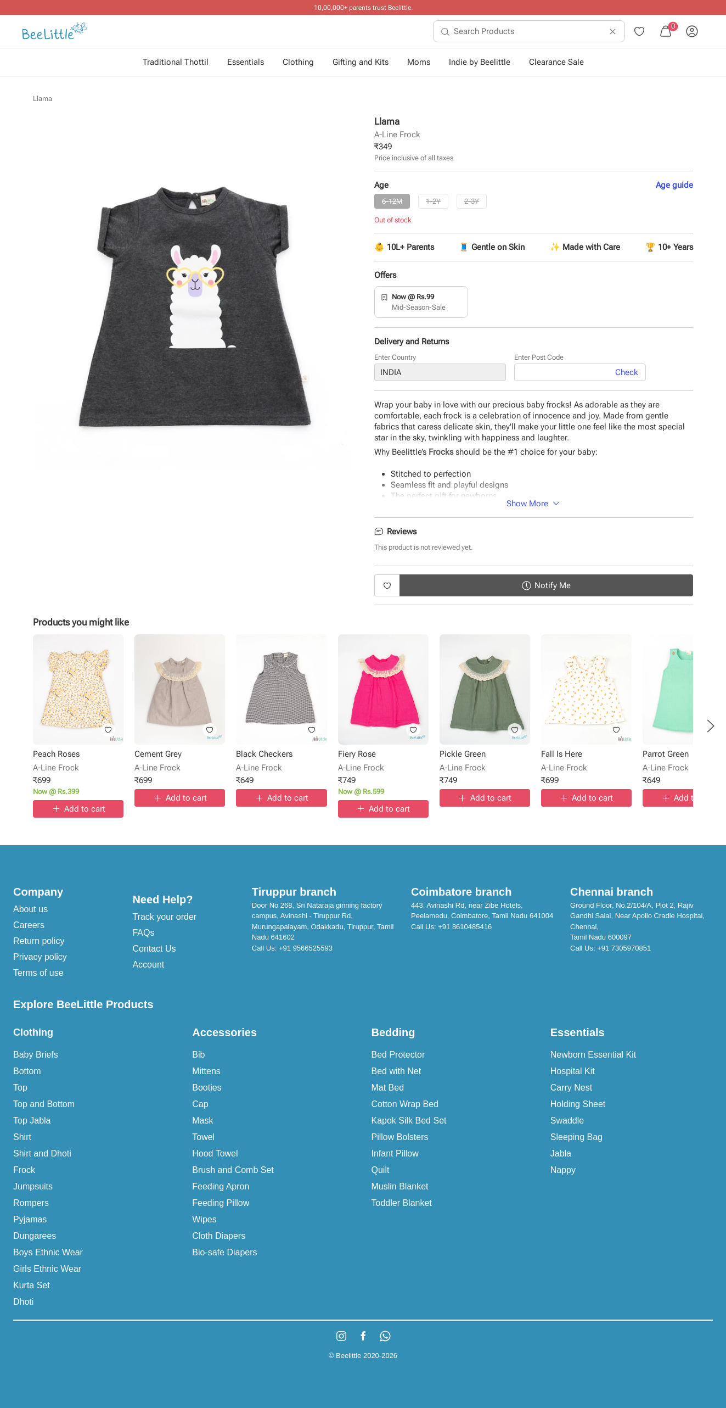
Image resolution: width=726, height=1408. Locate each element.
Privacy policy (40, 957)
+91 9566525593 (306, 948)
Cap (200, 1104)
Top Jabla (32, 1120)
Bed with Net (396, 1071)
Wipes (204, 1219)
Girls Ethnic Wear (47, 1268)
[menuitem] (54, 31)
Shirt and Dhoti (42, 1153)
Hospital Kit (572, 1071)
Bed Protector (398, 1054)
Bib (198, 1054)
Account (148, 964)
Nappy (563, 1170)
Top (20, 1087)
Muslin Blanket (400, 1186)
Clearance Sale (556, 62)
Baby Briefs (35, 1054)
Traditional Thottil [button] (176, 62)
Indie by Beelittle (479, 62)
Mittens (206, 1071)
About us (30, 909)
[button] (710, 726)
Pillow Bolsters (400, 1137)
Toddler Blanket (402, 1203)
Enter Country (395, 357)
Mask (202, 1120)
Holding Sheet (578, 1104)
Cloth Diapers (218, 1236)
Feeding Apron (220, 1186)
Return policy (38, 941)
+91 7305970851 (624, 948)
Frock (24, 1170)
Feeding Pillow (220, 1203)
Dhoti (23, 1301)
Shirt (22, 1137)
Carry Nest (571, 1087)
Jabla (560, 1153)
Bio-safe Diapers (224, 1252)
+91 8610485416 (465, 927)
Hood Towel (215, 1153)
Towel (203, 1137)
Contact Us (154, 948)
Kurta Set (31, 1285)
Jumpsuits (33, 1186)
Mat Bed (388, 1087)
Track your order (164, 916)
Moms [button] (418, 62)
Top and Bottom (44, 1104)
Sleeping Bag (576, 1137)
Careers (28, 925)
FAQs (143, 932)
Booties (206, 1087)
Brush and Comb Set (233, 1170)
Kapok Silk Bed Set (409, 1120)
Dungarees (34, 1236)
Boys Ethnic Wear (48, 1252)
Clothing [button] (298, 62)
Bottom (27, 1071)
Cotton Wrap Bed (405, 1104)
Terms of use (38, 972)
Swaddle (567, 1120)
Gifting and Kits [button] (361, 62)
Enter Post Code (539, 357)
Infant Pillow (395, 1153)
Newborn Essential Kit (593, 1054)
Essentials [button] (245, 62)
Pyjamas (30, 1219)
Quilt (381, 1170)
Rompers (31, 1203)
